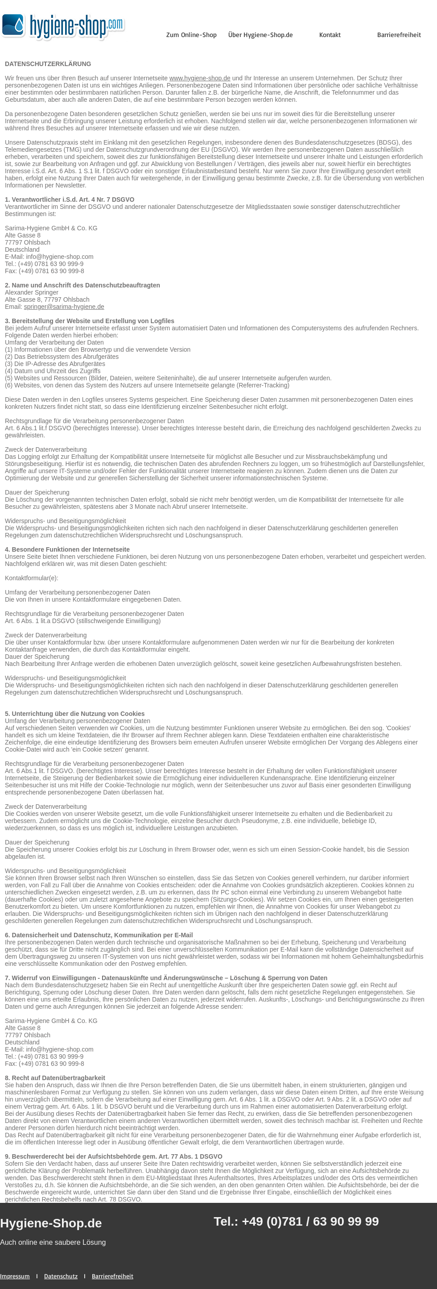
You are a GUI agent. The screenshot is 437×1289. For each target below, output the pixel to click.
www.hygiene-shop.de (200, 78)
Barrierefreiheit (112, 1276)
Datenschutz (61, 1276)
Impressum (15, 1276)
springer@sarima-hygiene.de (64, 306)
